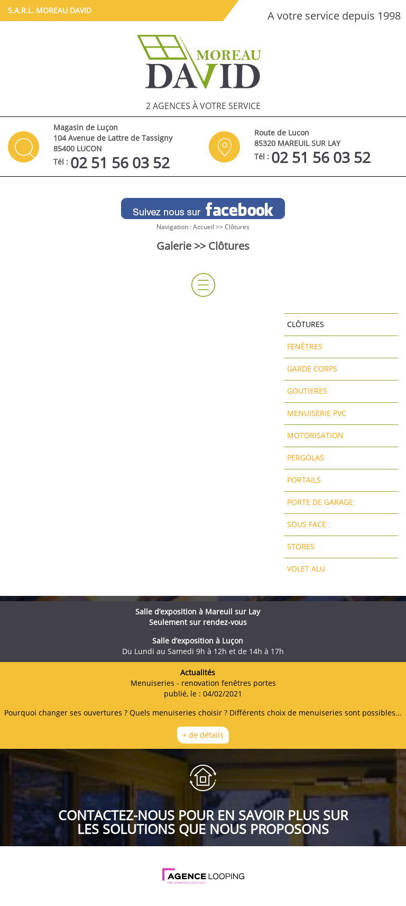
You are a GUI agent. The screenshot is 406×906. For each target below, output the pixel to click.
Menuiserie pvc (316, 413)
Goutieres (307, 391)
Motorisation (315, 435)
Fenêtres (304, 346)
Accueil (203, 226)
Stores (301, 546)
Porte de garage (320, 502)
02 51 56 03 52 (120, 162)
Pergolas (305, 457)
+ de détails (203, 735)
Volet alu (306, 569)
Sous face (306, 524)
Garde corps (312, 369)
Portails (304, 480)
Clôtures (237, 226)
